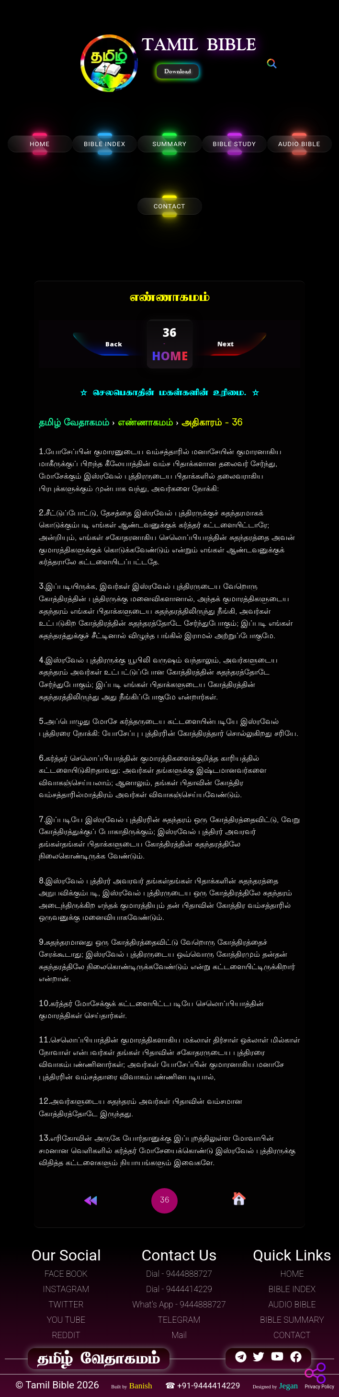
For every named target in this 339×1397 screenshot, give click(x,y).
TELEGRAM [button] (179, 1320)
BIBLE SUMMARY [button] (292, 1320)
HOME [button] (292, 1274)
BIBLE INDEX (104, 144)
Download (177, 71)
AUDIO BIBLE (299, 144)
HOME (40, 144)
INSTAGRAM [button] (66, 1289)
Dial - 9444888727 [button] (179, 1274)
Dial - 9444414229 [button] (179, 1289)
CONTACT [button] (291, 1335)
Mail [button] (179, 1335)
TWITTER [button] (66, 1304)
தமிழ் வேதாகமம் (74, 423)
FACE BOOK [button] (66, 1274)
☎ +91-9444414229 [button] (203, 1385)
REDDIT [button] (66, 1335)
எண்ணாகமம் (145, 423)
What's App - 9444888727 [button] (179, 1304)
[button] (109, 64)
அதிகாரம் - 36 (211, 423)
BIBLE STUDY (234, 144)
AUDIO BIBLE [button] (292, 1304)
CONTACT (170, 206)
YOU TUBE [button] (66, 1320)
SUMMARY (169, 144)
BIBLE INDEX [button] (292, 1289)
